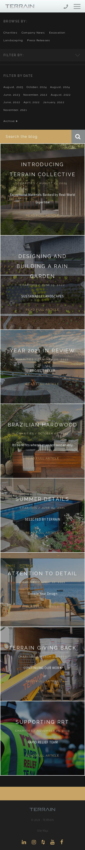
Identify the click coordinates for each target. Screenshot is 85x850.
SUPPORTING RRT (42, 722)
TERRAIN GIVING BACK (42, 648)
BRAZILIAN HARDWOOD (42, 425)
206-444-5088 (65, 7)
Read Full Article (42, 215)
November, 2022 (35, 94)
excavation (57, 32)
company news (33, 32)
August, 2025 (13, 87)
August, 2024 (60, 87)
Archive (10, 121)
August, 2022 (61, 94)
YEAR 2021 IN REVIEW (42, 350)
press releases (38, 40)
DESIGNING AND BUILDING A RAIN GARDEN (42, 266)
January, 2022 (53, 102)
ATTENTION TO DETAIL (42, 573)
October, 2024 (37, 87)
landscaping (13, 40)
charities (10, 32)
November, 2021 (15, 110)
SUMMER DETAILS (42, 499)
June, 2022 (11, 102)
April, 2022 (32, 102)
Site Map (42, 831)
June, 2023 (11, 94)
